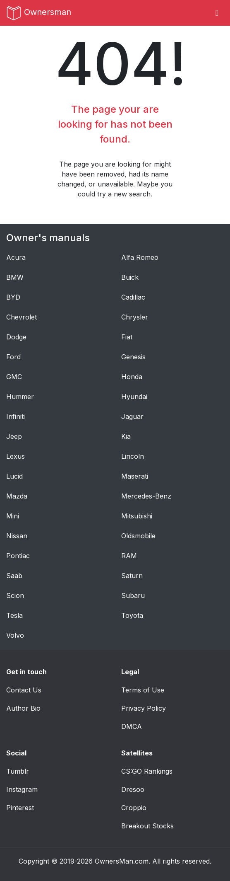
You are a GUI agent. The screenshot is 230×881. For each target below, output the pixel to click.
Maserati (134, 476)
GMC (14, 377)
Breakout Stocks (147, 826)
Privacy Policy (143, 708)
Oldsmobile (138, 536)
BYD (13, 297)
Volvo (15, 635)
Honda (131, 377)
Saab (14, 575)
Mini (12, 516)
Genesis (133, 357)
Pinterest (20, 808)
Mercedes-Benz (146, 496)
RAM (129, 556)
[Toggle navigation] (217, 13)
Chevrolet (21, 317)
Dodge (16, 337)
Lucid (14, 476)
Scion (15, 595)
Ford (13, 357)
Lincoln (132, 456)
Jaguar (132, 416)
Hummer (20, 396)
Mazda (16, 496)
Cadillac (133, 297)
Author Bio (23, 708)
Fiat (126, 337)
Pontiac (18, 556)
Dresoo (132, 789)
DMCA (131, 726)
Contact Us (23, 690)
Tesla (14, 615)
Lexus (15, 456)
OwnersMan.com (122, 861)
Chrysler (134, 317)
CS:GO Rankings (146, 771)
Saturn (132, 575)
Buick (130, 277)
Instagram (22, 789)
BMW (15, 277)
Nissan (16, 536)
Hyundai (134, 396)
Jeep (14, 436)
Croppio (133, 808)
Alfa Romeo (139, 257)
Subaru (133, 595)
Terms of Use (142, 690)
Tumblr (17, 771)
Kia (126, 436)
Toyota (132, 615)
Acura (16, 257)
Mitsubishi (136, 516)
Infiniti (15, 416)
